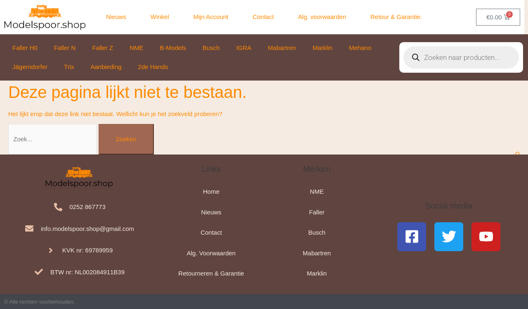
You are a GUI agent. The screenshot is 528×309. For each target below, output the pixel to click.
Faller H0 (25, 47)
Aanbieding (106, 66)
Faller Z (102, 47)
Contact (263, 16)
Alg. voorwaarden (322, 16)
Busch (211, 47)
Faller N (65, 47)
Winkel (160, 16)
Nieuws (116, 16)
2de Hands (153, 66)
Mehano (360, 47)
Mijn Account (210, 16)
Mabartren (282, 47)
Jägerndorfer (29, 66)
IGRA (244, 47)
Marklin (322, 47)
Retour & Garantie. (396, 16)
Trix (69, 66)
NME (136, 47)
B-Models (173, 47)
